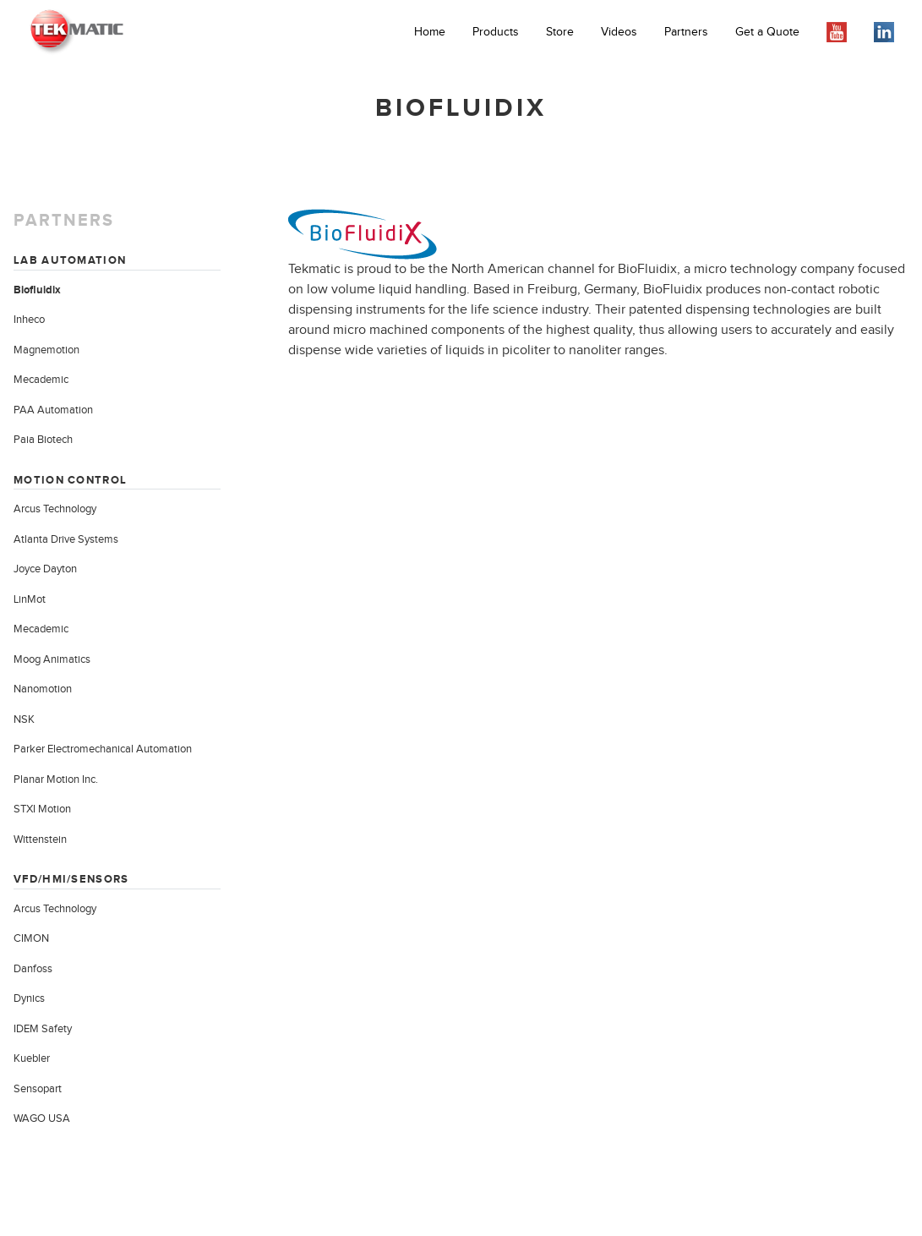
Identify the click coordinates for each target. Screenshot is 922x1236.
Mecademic (41, 379)
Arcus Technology (55, 509)
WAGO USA (42, 1118)
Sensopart (38, 1089)
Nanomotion (43, 689)
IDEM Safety (43, 1029)
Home (429, 32)
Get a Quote (767, 32)
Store (560, 32)
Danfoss (33, 969)
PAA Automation (53, 410)
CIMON (31, 938)
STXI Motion (42, 809)
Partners (686, 32)
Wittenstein (40, 839)
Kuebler (32, 1058)
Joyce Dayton (45, 569)
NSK (24, 719)
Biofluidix (37, 290)
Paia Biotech (43, 439)
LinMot (30, 599)
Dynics (29, 998)
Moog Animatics (52, 659)
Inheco (29, 319)
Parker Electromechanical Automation (103, 749)
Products (495, 32)
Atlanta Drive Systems (66, 539)
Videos (619, 32)
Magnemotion (46, 350)
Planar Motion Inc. (56, 779)
